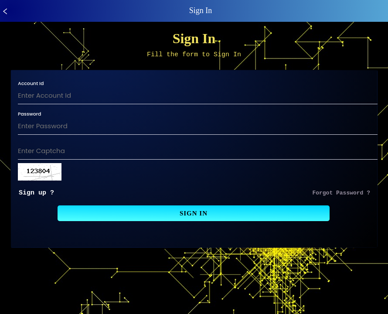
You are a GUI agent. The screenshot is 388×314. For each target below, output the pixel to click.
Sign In (194, 215)
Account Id (31, 85)
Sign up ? (36, 195)
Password (29, 115)
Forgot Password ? (341, 195)
